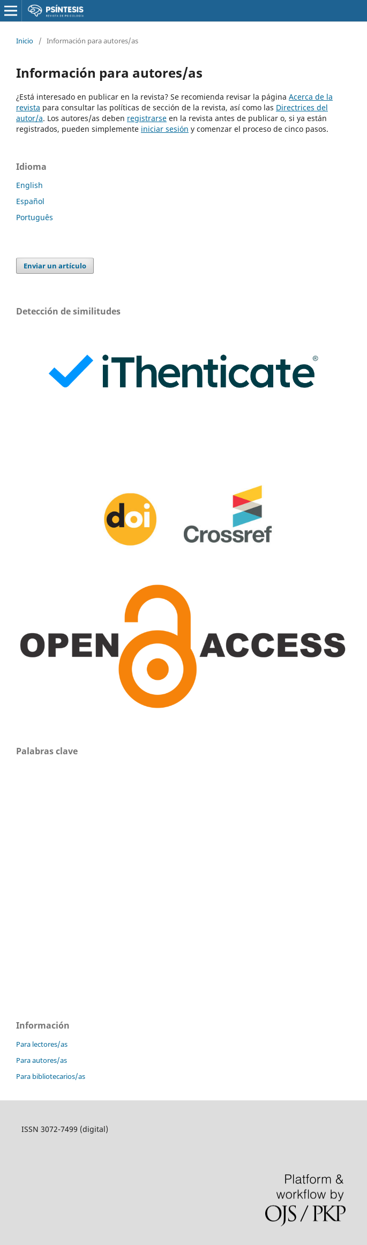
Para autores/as (41, 1060)
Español (30, 201)
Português (34, 217)
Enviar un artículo (55, 266)
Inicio (24, 41)
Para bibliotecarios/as (50, 1076)
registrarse (147, 118)
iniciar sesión (165, 129)
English (29, 185)
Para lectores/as (42, 1044)
